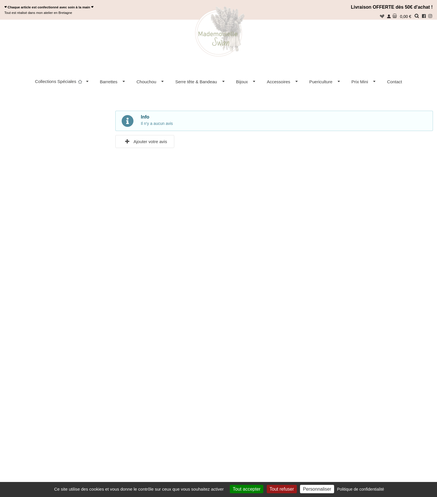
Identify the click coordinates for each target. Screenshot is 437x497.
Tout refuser (282, 489)
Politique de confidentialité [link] (360, 489)
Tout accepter (246, 489)
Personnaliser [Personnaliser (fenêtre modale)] (317, 489)
